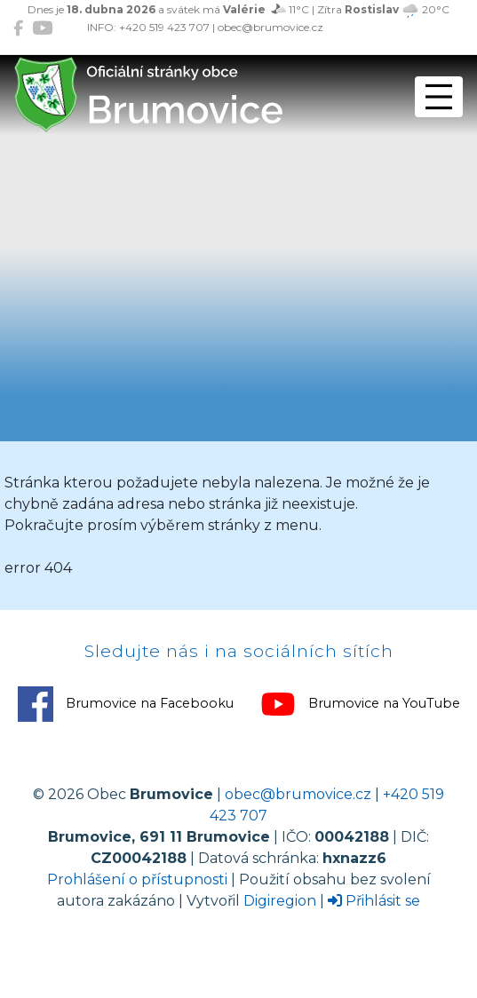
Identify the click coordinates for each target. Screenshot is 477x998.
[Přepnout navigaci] (439, 96)
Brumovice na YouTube (360, 704)
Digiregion (279, 900)
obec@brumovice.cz (298, 794)
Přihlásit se (374, 900)
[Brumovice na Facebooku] (18, 28)
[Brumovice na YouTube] (42, 28)
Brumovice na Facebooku (126, 704)
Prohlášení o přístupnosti (137, 879)
